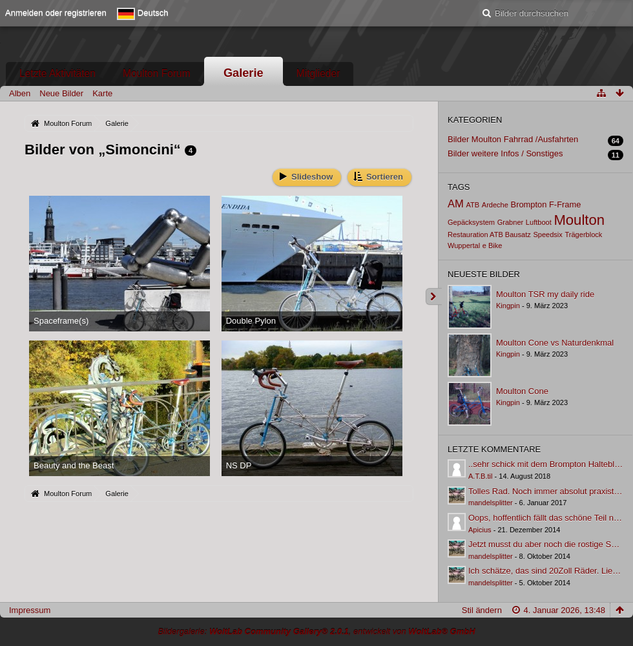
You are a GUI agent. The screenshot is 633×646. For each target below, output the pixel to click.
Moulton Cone (522, 391)
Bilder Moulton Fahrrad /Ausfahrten (513, 139)
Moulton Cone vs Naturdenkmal (555, 343)
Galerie (243, 73)
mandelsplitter (490, 502)
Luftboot (539, 222)
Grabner (510, 222)
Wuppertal (464, 245)
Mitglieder (318, 73)
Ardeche (495, 205)
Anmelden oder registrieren (56, 12)
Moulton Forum (157, 73)
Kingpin (508, 305)
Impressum (29, 610)
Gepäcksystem (471, 222)
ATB (472, 205)
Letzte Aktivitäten (57, 73)
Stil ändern (482, 610)
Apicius (480, 530)
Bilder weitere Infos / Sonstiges (505, 153)
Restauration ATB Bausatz (489, 234)
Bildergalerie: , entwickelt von (316, 631)
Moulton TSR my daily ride (545, 294)
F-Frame (565, 204)
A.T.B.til (480, 476)
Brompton (529, 204)
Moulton (579, 220)
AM (456, 204)
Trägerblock (583, 234)
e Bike (493, 245)
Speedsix (547, 234)
